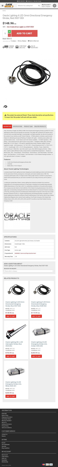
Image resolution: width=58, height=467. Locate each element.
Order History (5, 456)
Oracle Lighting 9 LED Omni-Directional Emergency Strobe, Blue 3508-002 (40, 304)
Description (7, 126)
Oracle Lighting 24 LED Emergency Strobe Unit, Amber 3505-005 (39, 344)
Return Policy (5, 415)
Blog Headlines (5, 448)
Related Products (40, 126)
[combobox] (29, 271)
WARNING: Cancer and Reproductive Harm (25, 253)
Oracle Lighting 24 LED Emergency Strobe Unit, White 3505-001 (13, 384)
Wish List (4, 458)
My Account (5, 454)
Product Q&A (28, 126)
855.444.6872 (21, 1)
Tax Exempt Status (6, 419)
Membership (5, 462)
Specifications (17, 126)
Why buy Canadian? (7, 420)
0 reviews (13, 41)
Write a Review (22, 41)
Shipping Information (7, 417)
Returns (4, 436)
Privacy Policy (5, 426)
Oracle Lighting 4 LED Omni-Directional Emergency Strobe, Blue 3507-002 (15, 304)
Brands (3, 442)
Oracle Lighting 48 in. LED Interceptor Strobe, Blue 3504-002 (14, 344)
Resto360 (4, 413)
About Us (4, 422)
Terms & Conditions (7, 427)
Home (4, 10)
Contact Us (29, 1)
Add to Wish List (33, 41)
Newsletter (4, 460)
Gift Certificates (6, 444)
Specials (4, 446)
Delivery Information (7, 424)
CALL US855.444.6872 (34, 47)
